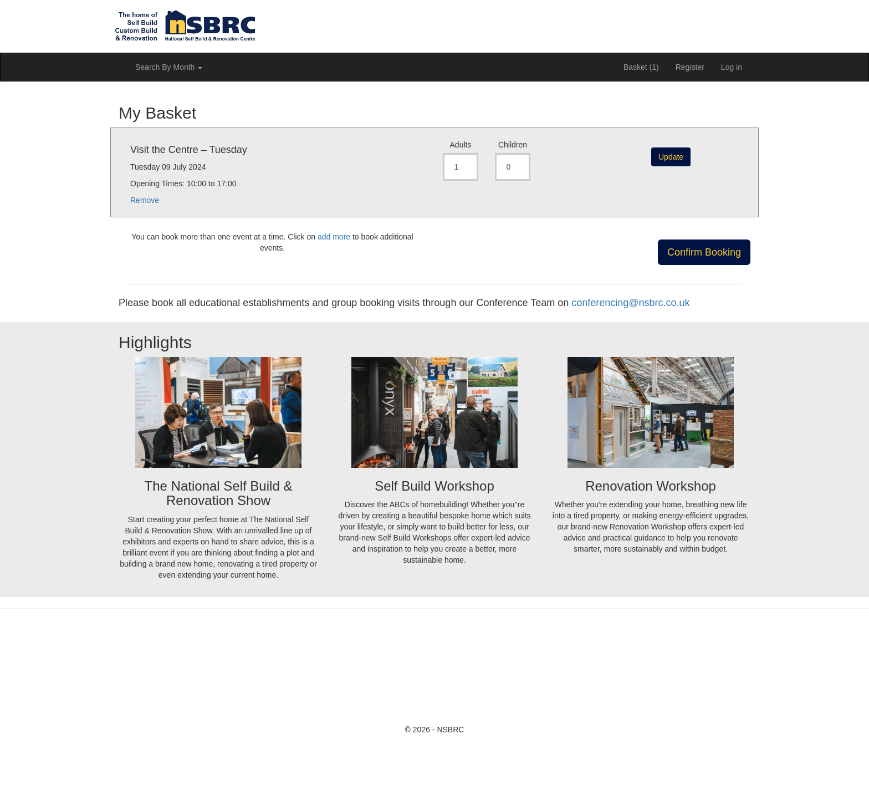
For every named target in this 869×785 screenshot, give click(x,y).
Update (670, 156)
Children (512, 144)
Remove (144, 200)
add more (334, 236)
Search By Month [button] (168, 67)
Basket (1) (641, 67)
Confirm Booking (704, 252)
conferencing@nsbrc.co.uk (630, 302)
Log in (731, 67)
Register (690, 67)
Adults (461, 144)
